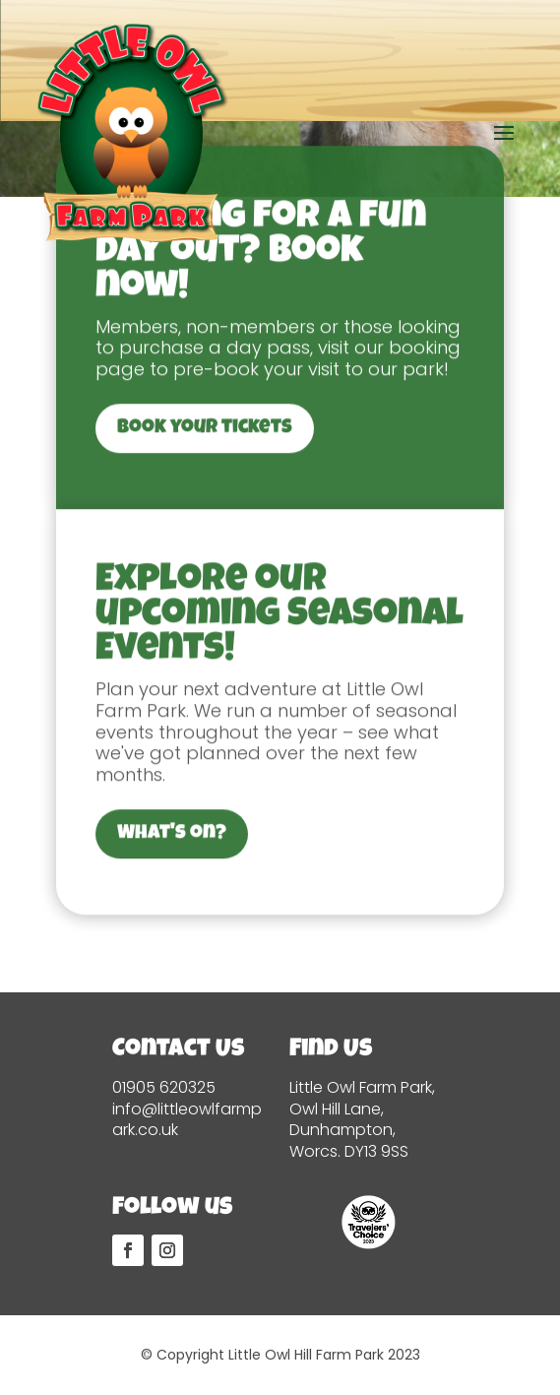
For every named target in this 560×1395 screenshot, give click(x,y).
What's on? (171, 933)
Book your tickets (204, 528)
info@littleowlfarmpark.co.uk (187, 1120)
